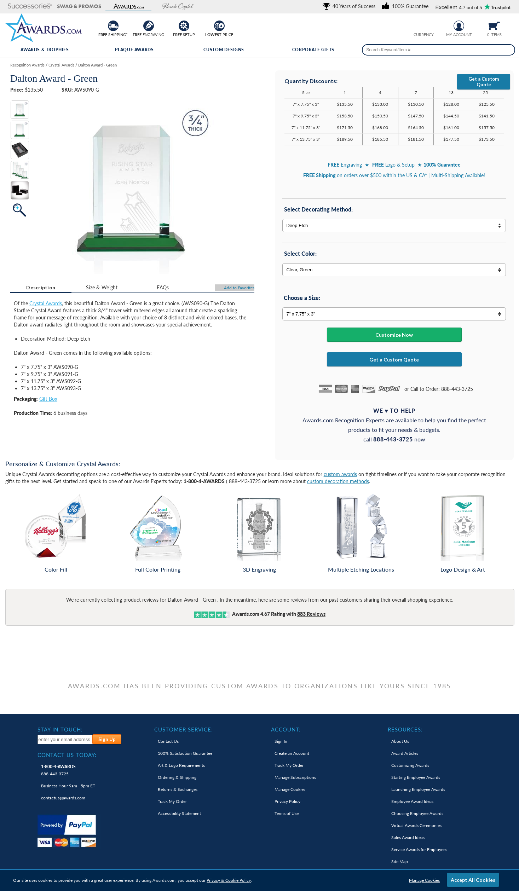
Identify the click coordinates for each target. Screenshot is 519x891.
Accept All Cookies (473, 880)
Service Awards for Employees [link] (419, 849)
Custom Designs (223, 49)
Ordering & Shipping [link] (177, 777)
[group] (423, 25)
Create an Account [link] (292, 753)
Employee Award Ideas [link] (412, 801)
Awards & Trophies (45, 49)
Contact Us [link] (168, 741)
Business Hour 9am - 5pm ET (68, 785)
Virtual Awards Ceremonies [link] (416, 825)
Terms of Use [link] (287, 813)
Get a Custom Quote (483, 81)
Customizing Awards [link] (410, 765)
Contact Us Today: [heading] (67, 755)
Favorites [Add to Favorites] (239, 287)
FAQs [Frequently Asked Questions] (163, 287)
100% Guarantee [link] (185, 753)
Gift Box (48, 399)
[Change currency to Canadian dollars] (429, 25)
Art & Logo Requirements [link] (181, 765)
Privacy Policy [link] (287, 801)
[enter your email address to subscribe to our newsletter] (65, 739)
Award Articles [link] (404, 753)
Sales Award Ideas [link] (408, 837)
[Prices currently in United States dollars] (418, 25)
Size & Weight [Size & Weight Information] (102, 287)
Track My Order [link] (172, 801)
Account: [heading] (286, 729)
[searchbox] (438, 50)
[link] (350, 6)
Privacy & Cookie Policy (229, 880)
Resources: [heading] (405, 729)
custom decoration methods (338, 481)
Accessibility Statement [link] (179, 813)
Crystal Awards (45, 303)
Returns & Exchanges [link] (177, 789)
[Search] (507, 50)
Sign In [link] (281, 741)
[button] (30, 6)
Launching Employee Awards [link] (418, 789)
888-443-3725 (58, 770)
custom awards (340, 474)
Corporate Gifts (313, 49)
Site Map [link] (399, 861)
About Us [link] (400, 741)
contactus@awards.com (63, 797)
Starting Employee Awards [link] (415, 777)
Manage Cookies (424, 880)
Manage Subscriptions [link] (295, 777)
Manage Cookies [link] (290, 789)
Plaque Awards (134, 49)
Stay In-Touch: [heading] (60, 729)
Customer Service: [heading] (183, 729)
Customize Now (394, 335)
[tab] (40, 288)
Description (40, 287)
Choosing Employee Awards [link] (417, 813)
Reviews (311, 614)
